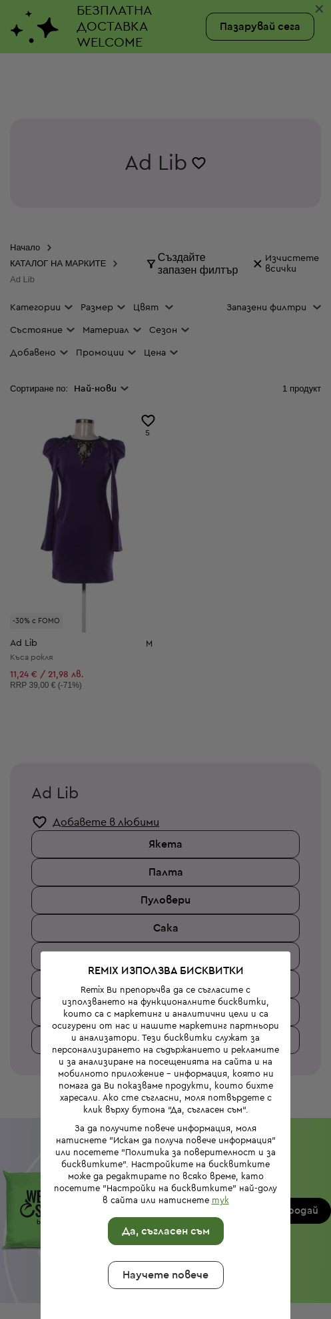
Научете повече (163, 1226)
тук (217, 1151)
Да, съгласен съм (163, 1182)
